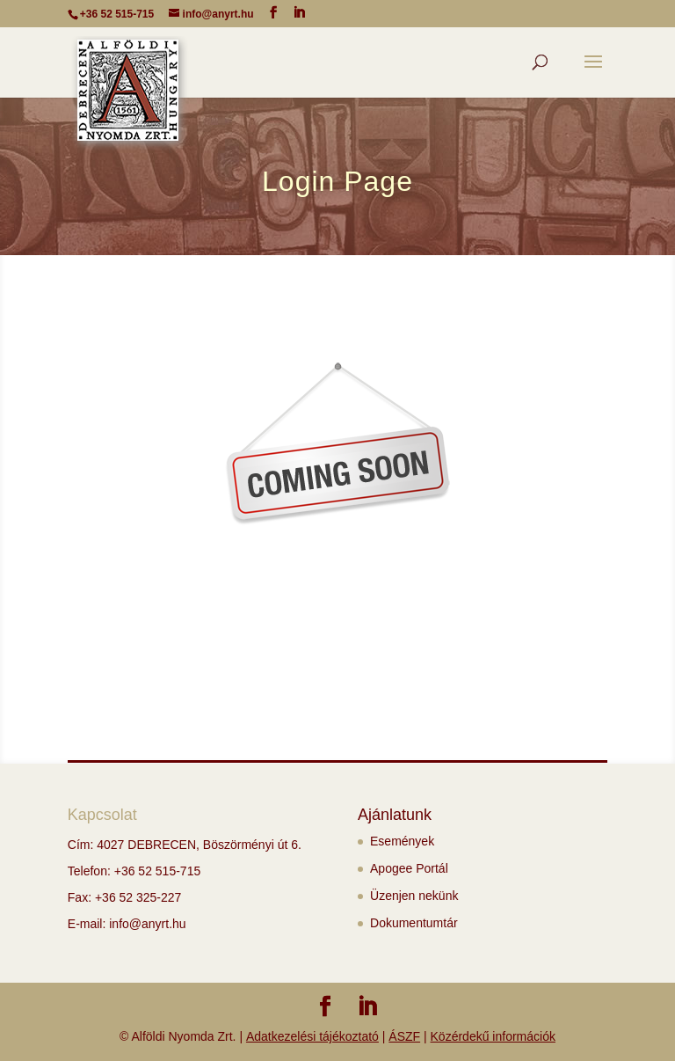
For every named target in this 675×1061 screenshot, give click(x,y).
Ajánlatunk (395, 814)
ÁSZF (404, 1036)
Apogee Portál (409, 868)
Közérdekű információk (493, 1036)
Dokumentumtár (414, 923)
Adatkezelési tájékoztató (312, 1036)
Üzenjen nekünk (414, 896)
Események (402, 841)
